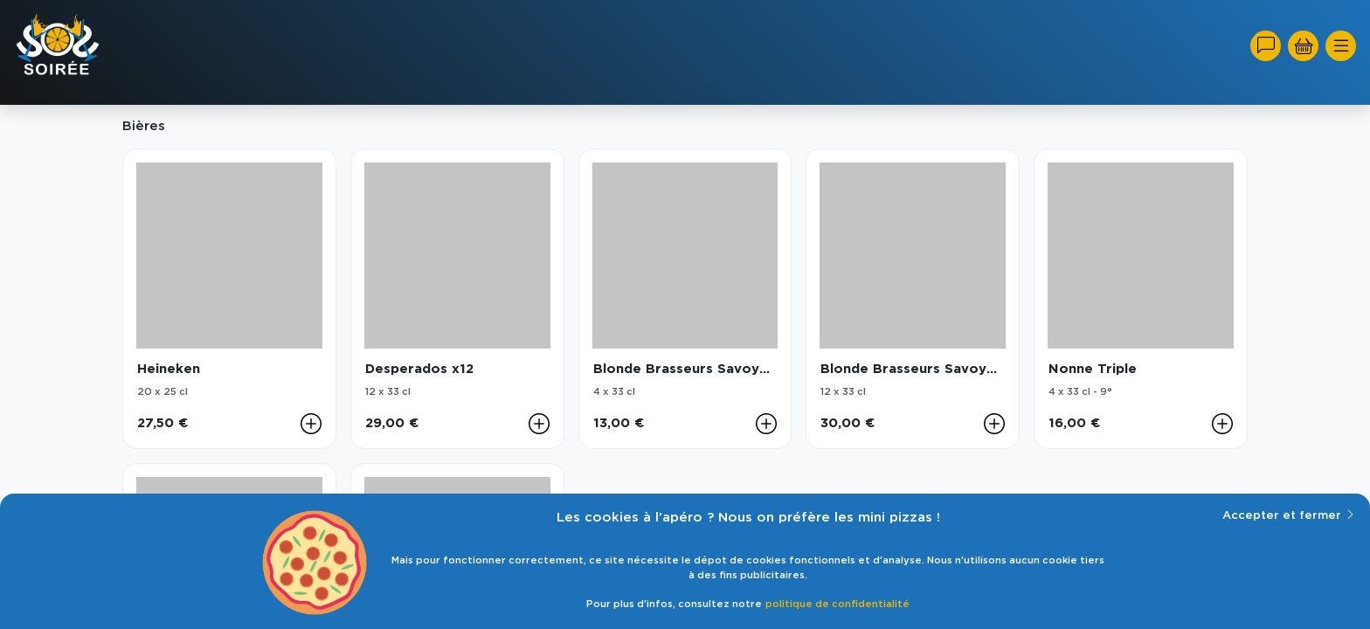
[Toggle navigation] (1340, 46)
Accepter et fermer (1289, 515)
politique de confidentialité (837, 604)
